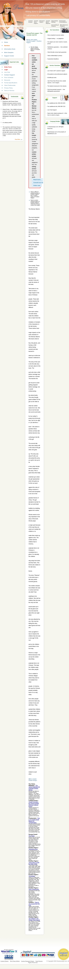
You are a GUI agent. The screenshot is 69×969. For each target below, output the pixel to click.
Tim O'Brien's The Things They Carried (34, 919)
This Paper (32, 836)
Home (6, 42)
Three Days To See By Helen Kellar (34, 863)
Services (7, 45)
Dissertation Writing (54, 21)
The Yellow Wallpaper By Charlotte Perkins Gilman (34, 788)
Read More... (18, 139)
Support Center (9, 56)
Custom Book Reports (48, 22)
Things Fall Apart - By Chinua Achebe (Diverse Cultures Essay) (34, 804)
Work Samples (8, 52)
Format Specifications (10, 82)
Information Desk (9, 49)
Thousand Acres (33, 849)
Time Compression (34, 889)
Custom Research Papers (27, 961)
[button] (37, 179)
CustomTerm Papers (36, 22)
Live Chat (7, 72)
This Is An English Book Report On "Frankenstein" (34, 820)
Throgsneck (32, 876)
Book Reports (39, 961)
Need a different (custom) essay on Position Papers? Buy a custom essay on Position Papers (35, 195)
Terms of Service (9, 90)
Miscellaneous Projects (64, 25)
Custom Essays (30, 21)
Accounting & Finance (55, 25)
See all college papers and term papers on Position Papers (35, 48)
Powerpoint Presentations (63, 21)
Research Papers (42, 21)
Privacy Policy (8, 88)
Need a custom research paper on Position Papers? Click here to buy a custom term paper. (35, 203)
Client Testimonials (9, 85)
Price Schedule (8, 77)
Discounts (7, 80)
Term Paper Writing (15, 961)
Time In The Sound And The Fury (34, 904)
